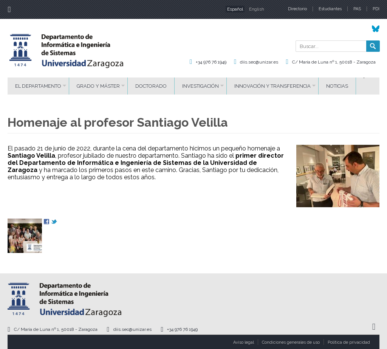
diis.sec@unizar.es (259, 62)
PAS (357, 8)
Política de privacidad (349, 342)
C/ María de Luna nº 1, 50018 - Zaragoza (334, 62)
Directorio (297, 8)
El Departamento (38, 86)
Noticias (337, 86)
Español (235, 9)
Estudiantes (330, 8)
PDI (376, 8)
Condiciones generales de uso (291, 342)
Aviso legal (243, 342)
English (256, 9)
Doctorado (151, 86)
